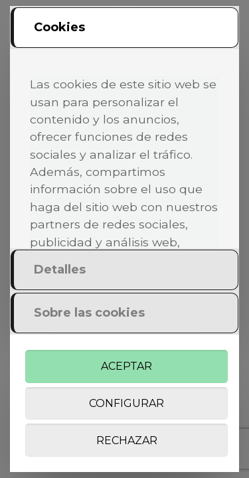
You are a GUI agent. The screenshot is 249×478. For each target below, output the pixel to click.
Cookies (59, 27)
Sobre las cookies (89, 312)
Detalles (60, 269)
